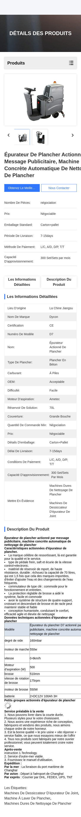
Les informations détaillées (22, 282)
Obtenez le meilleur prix (24, 188)
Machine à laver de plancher (27, 798)
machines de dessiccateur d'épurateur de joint (41, 793)
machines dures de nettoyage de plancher (37, 803)
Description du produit (59, 282)
